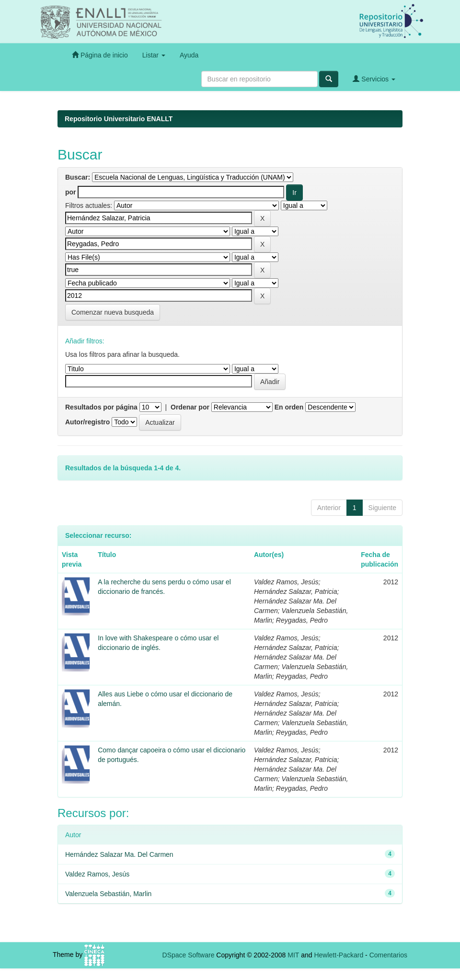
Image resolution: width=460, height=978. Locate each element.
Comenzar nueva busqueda (112, 312)
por (70, 192)
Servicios (374, 79)
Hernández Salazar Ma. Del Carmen (119, 854)
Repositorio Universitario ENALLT (118, 119)
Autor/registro (87, 422)
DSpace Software (188, 955)
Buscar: (77, 177)
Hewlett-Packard (338, 955)
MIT (293, 955)
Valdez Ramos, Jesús (97, 874)
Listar (153, 55)
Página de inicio (100, 55)
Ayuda (189, 55)
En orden (289, 407)
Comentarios (388, 955)
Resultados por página (101, 407)
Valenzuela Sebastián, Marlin (108, 894)
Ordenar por (190, 407)
